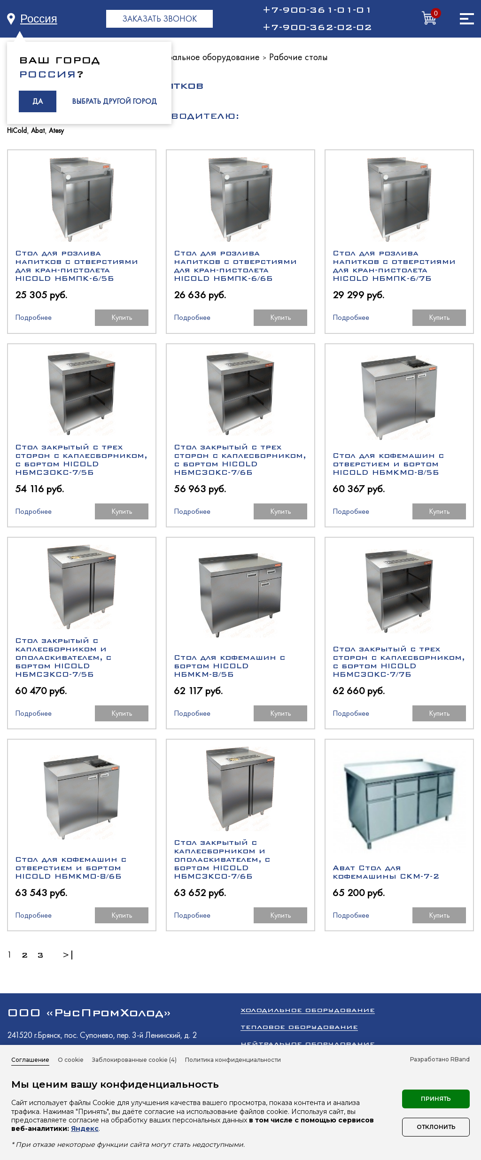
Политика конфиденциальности (233, 1059)
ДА (37, 101)
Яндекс (85, 1128)
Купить (121, 317)
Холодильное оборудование (307, 1009)
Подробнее (33, 317)
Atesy (56, 131)
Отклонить (436, 1126)
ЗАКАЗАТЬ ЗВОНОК (159, 18)
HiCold (17, 131)
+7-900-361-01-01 (317, 10)
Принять (436, 1098)
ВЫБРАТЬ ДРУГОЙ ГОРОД (114, 101)
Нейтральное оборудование (203, 57)
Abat (38, 131)
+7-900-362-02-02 (317, 27)
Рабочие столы (298, 57)
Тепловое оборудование (299, 1026)
